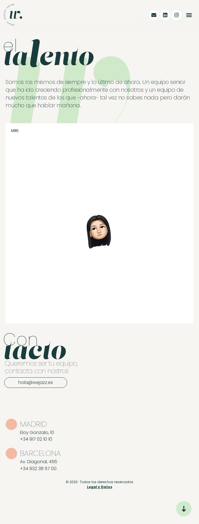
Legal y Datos (99, 487)
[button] (188, 14)
